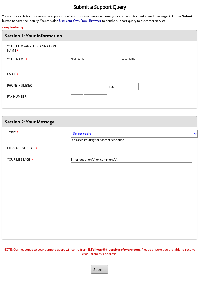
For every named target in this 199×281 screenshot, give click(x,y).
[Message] (131, 196)
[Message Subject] (131, 149)
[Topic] (134, 134)
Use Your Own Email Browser (80, 20)
